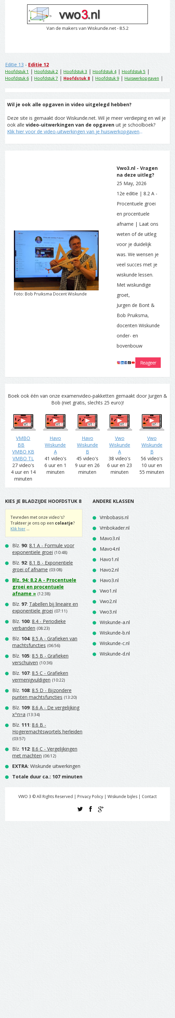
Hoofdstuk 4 (104, 71)
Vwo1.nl (108, 591)
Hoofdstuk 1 (17, 71)
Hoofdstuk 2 (46, 71)
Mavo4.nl (110, 549)
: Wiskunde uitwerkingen (46, 766)
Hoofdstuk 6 (17, 78)
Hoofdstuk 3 (75, 71)
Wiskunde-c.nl (115, 643)
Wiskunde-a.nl (115, 622)
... (74, 131)
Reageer (148, 362)
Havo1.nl (109, 559)
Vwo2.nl (108, 601)
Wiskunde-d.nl (115, 653)
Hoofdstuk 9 (107, 78)
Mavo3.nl (110, 538)
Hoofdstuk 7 (46, 78)
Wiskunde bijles (122, 796)
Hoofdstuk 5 (133, 71)
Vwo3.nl (108, 611)
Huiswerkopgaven (141, 78)
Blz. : (43, 548)
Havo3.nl (109, 580)
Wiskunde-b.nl (115, 632)
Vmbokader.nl (115, 528)
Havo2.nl (109, 570)
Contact (149, 796)
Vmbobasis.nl (114, 517)
